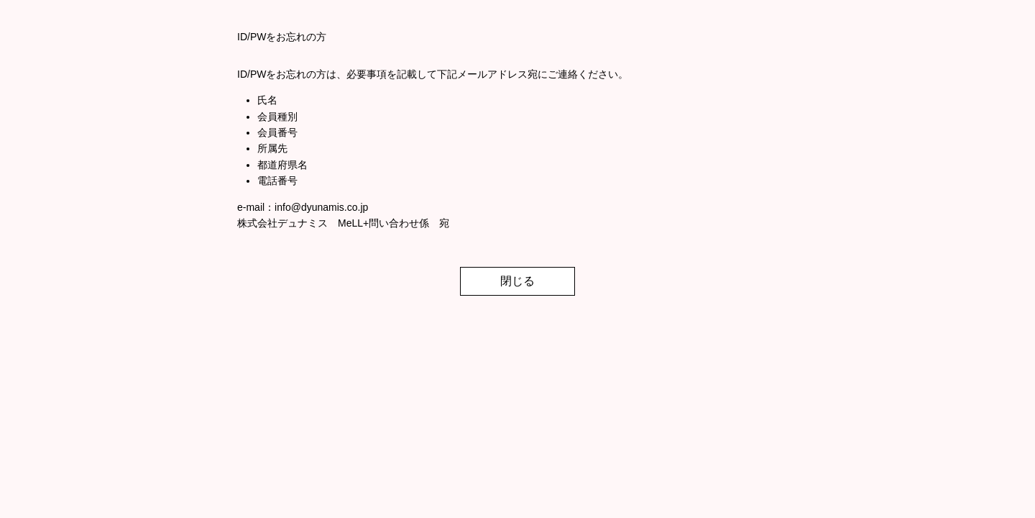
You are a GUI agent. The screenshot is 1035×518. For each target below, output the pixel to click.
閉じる (517, 281)
